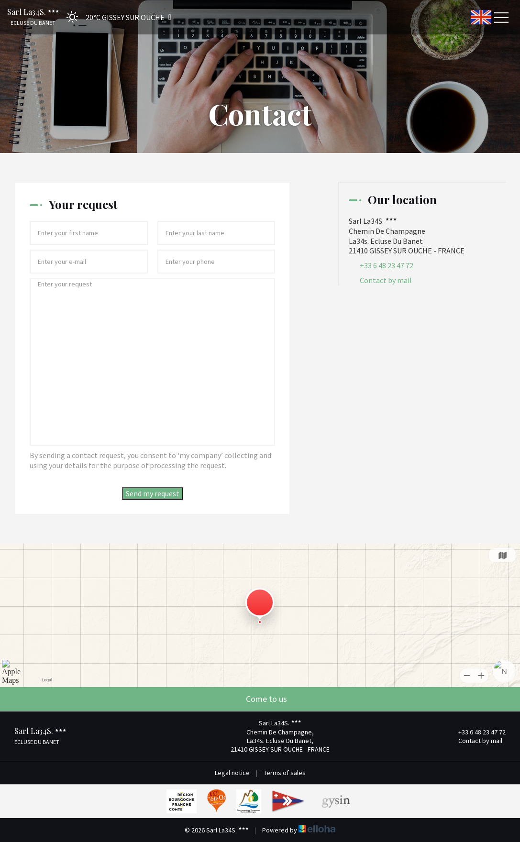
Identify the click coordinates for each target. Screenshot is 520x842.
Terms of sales (285, 772)
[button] (115, 17)
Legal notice (232, 772)
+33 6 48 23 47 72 (476, 732)
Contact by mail (386, 280)
